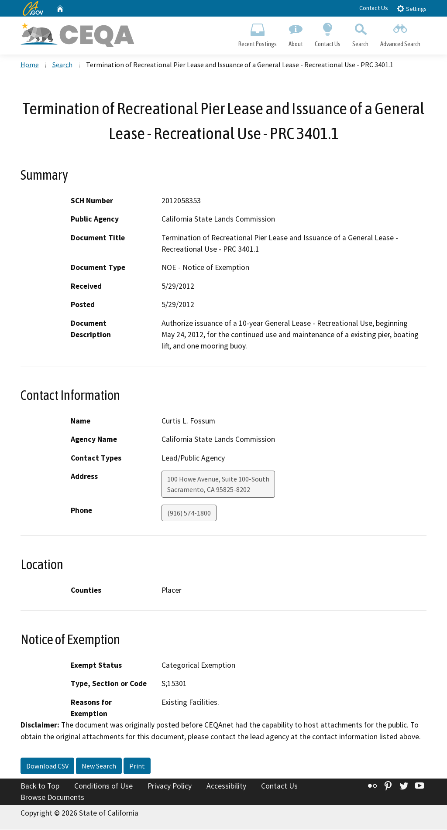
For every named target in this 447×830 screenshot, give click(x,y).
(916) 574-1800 (189, 513)
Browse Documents (52, 798)
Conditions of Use (103, 786)
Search (361, 33)
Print (137, 766)
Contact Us (373, 8)
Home (30, 65)
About (295, 33)
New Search (99, 766)
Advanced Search (400, 33)
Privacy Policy (170, 786)
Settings (411, 8)
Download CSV (47, 766)
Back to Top (40, 786)
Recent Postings (257, 33)
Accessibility (226, 786)
